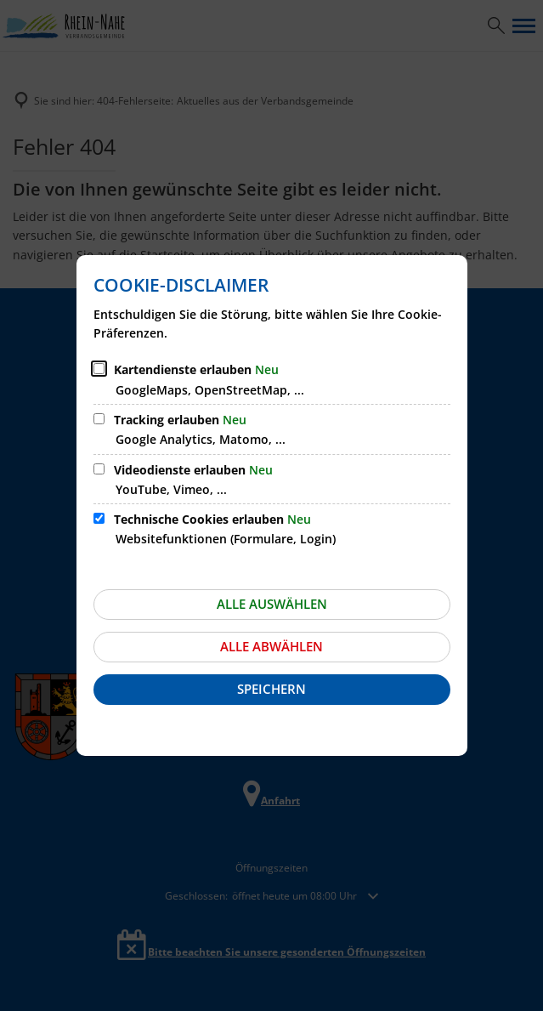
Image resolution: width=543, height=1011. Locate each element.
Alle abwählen (271, 646)
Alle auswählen (272, 603)
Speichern (271, 688)
